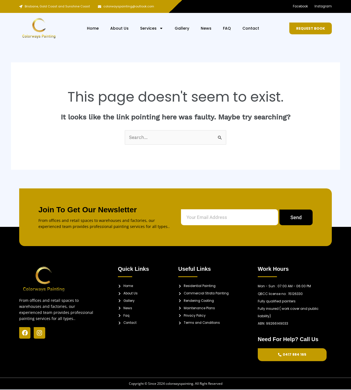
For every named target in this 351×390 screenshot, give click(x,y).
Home (93, 28)
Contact (250, 28)
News (206, 28)
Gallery (182, 28)
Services (151, 28)
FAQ (227, 28)
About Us (119, 28)
